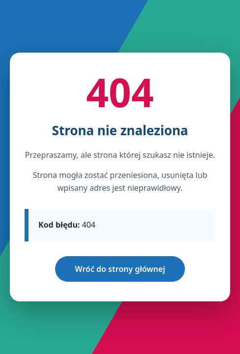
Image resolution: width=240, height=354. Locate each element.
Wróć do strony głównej (120, 269)
